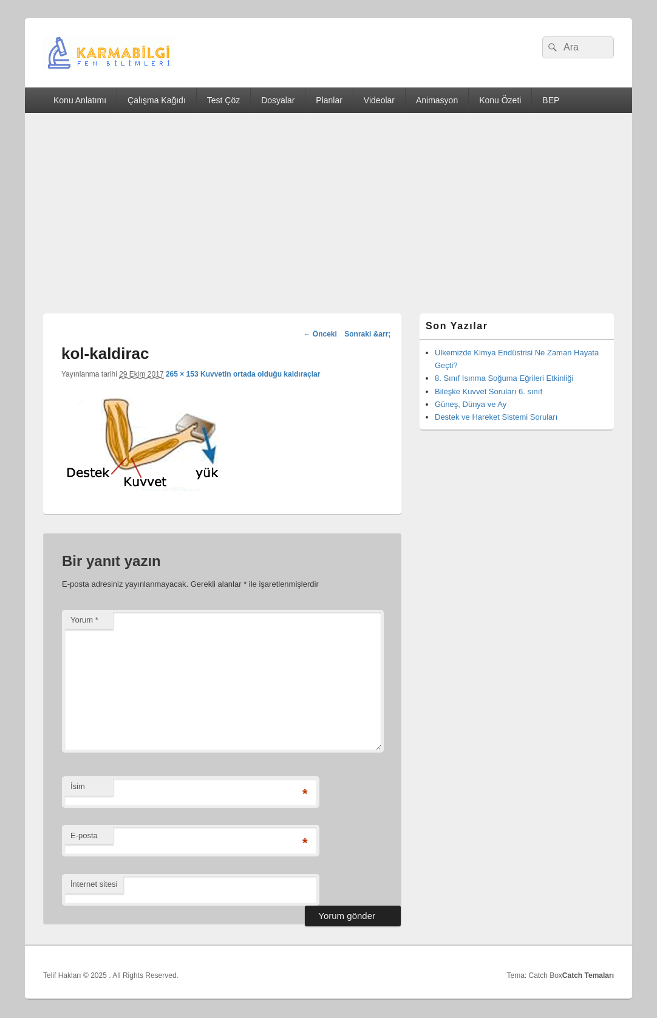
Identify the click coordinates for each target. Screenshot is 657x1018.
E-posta (84, 835)
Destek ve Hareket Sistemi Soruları (496, 417)
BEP (550, 100)
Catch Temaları (588, 975)
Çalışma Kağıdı (157, 100)
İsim (77, 786)
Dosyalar (277, 100)
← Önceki (319, 334)
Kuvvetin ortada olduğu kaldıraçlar (260, 374)
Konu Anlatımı (79, 100)
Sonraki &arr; (367, 334)
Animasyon (437, 100)
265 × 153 (182, 374)
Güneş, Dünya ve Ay (470, 404)
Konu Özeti (500, 100)
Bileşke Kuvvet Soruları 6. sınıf (488, 391)
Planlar (329, 100)
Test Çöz (223, 100)
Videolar (379, 100)
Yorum (84, 619)
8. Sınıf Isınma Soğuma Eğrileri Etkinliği (504, 378)
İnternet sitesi (93, 884)
